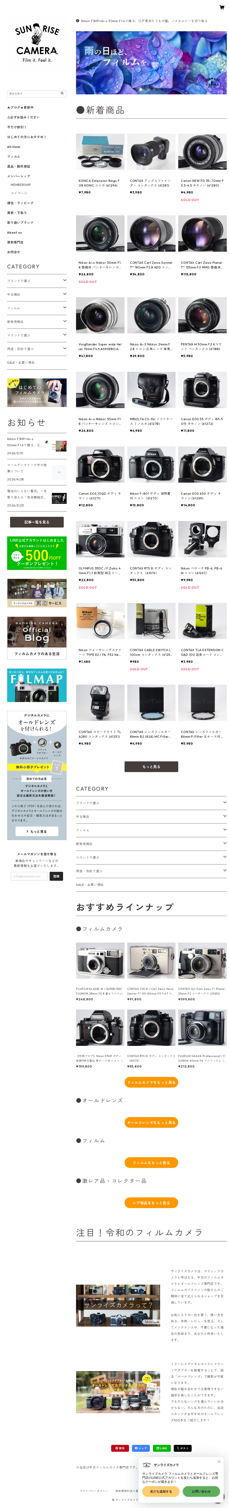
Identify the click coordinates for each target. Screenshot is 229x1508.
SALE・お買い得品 (90, 885)
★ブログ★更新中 (20, 108)
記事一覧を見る (36, 522)
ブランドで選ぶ (87, 803)
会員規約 (162, 1491)
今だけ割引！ (17, 127)
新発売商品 (84, 844)
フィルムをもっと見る (151, 1163)
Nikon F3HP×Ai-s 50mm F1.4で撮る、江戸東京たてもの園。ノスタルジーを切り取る (142, 21)
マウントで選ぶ (87, 858)
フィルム (82, 830)
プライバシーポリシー (94, 1491)
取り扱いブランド (20, 223)
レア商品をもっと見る (151, 1203)
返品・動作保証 (18, 166)
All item (13, 147)
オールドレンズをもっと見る (151, 1122)
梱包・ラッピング (20, 203)
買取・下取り (17, 213)
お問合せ (13, 252)
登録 (56, 876)
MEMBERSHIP (21, 185)
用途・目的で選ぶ (89, 871)
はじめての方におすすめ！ (27, 137)
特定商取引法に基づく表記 (132, 1491)
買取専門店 (15, 242)
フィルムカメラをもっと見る (151, 1082)
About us (14, 233)
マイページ (19, 193)
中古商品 (82, 817)
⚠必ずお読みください (23, 117)
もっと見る (151, 766)
